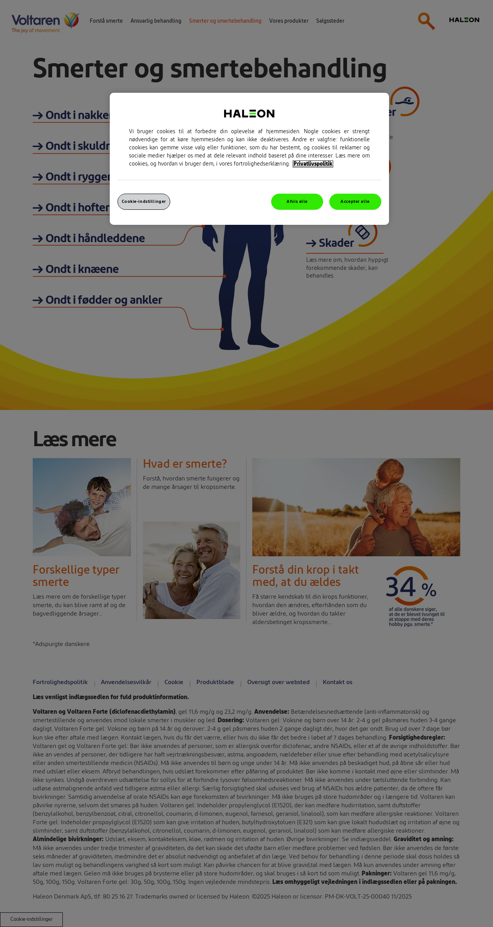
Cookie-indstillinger (144, 201)
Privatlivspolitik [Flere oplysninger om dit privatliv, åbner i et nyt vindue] (312, 164)
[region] (249, 159)
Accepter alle (354, 201)
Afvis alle (297, 201)
